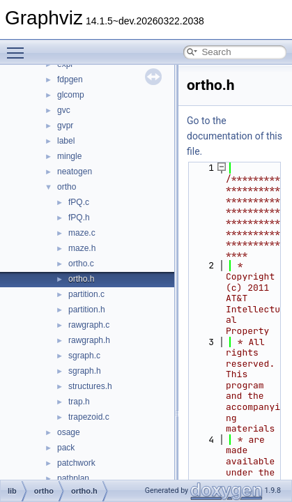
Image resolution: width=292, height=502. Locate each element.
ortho (66, 187)
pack (66, 447)
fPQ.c (78, 202)
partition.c (86, 294)
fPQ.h (79, 217)
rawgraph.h (89, 340)
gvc (63, 110)
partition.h (86, 309)
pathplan (73, 478)
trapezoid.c (88, 417)
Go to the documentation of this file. (234, 136)
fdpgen (70, 79)
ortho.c (81, 263)
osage (68, 432)
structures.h (90, 386)
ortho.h (81, 279)
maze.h (81, 248)
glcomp (70, 95)
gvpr (65, 125)
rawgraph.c (88, 325)
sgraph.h (84, 371)
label (66, 141)
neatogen (74, 171)
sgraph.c (84, 355)
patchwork (76, 463)
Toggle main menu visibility (19, 47)
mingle (69, 156)
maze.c (81, 233)
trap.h (79, 401)
